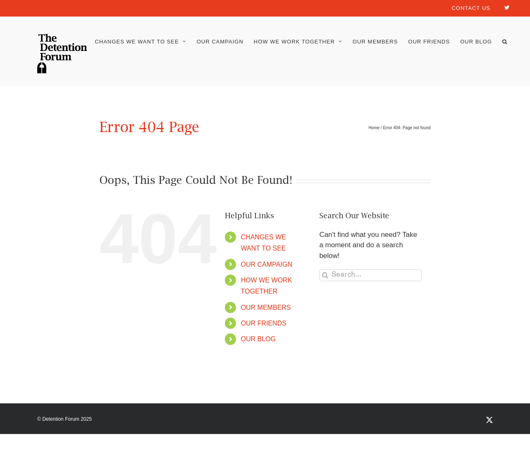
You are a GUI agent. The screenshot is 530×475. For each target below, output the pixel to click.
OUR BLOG (258, 338)
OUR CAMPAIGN (266, 264)
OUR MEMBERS (266, 307)
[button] (504, 41)
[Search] (325, 275)
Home (374, 127)
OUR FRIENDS (264, 323)
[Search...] (370, 275)
